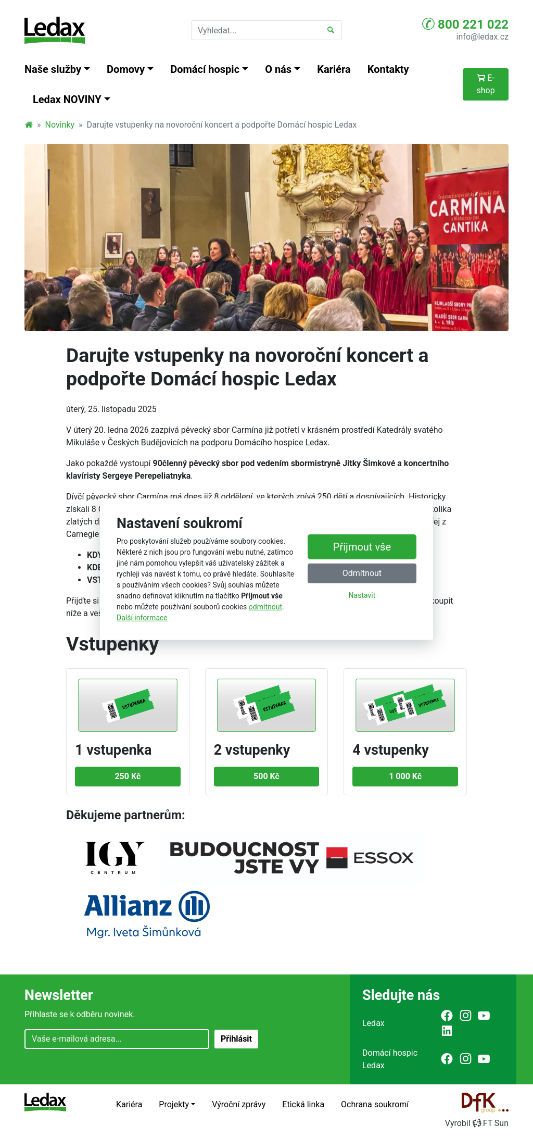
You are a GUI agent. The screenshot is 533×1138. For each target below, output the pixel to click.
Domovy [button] (126, 69)
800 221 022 (465, 24)
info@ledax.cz (482, 37)
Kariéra (334, 69)
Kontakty (388, 69)
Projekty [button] (174, 1104)
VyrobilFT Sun (477, 1123)
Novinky (60, 125)
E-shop (485, 84)
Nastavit (362, 595)
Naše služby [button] (52, 69)
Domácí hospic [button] (204, 69)
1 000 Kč (405, 776)
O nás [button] (278, 69)
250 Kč (128, 776)
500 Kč (266, 776)
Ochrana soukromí (375, 1104)
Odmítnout (362, 573)
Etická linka (303, 1104)
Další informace (142, 618)
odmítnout (265, 607)
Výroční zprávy (238, 1104)
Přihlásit (236, 1039)
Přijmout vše (362, 547)
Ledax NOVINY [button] (67, 99)
